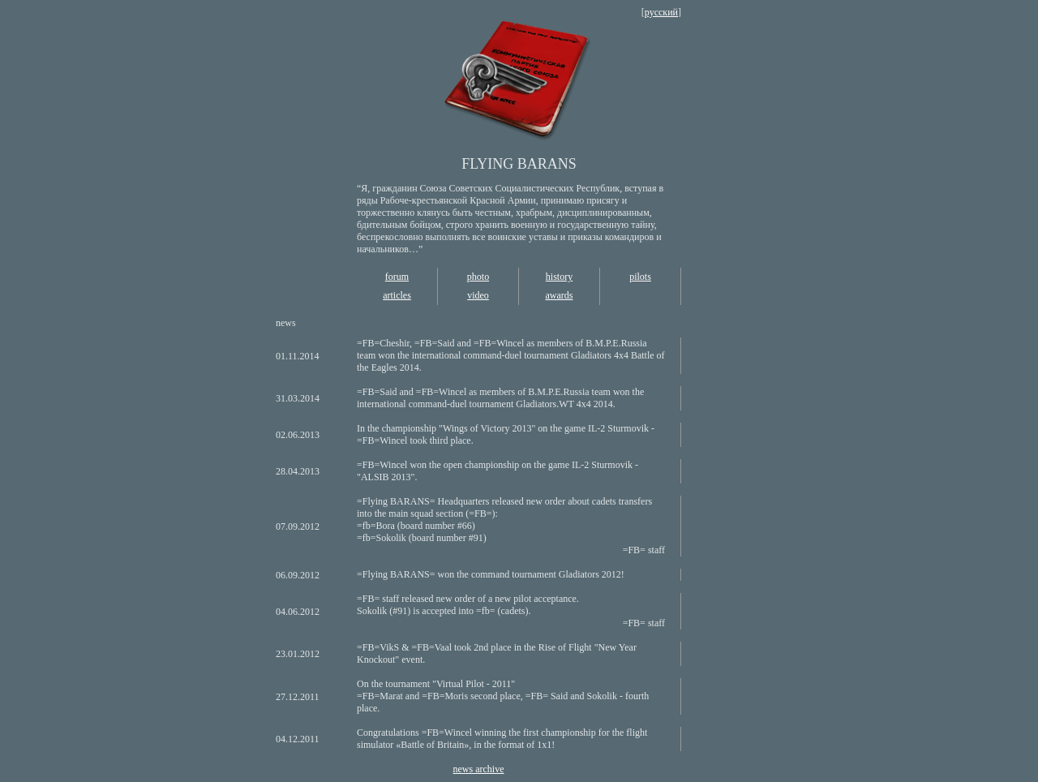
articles (397, 295)
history (559, 276)
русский (661, 12)
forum (397, 276)
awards (559, 295)
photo (478, 276)
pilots (640, 276)
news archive (478, 769)
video (478, 295)
